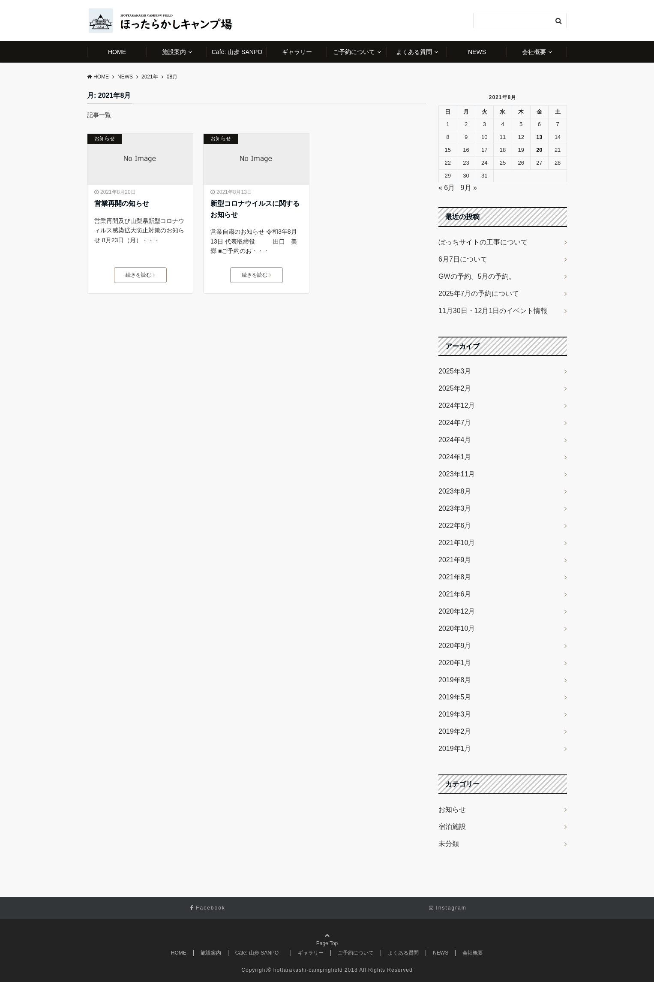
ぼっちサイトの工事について (483, 242)
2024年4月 (454, 439)
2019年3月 (454, 714)
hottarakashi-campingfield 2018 (315, 970)
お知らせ (104, 139)
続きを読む (140, 275)
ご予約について (354, 51)
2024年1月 (454, 457)
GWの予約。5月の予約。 (477, 276)
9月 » (469, 187)
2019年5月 (454, 697)
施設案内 (174, 51)
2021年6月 (454, 594)
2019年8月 (454, 680)
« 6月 (446, 187)
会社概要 (534, 51)
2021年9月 (454, 559)
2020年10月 (456, 628)
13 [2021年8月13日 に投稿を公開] (539, 137)
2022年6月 (454, 525)
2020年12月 (456, 611)
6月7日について (462, 259)
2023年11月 (456, 474)
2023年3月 (454, 508)
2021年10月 (456, 542)
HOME (117, 51)
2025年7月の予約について (478, 293)
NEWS (477, 51)
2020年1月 (454, 662)
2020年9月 (454, 645)
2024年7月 (454, 422)
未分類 (448, 843)
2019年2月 (454, 731)
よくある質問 (414, 51)
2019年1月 (454, 748)
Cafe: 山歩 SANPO (239, 51)
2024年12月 (456, 405)
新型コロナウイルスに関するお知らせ (255, 209)
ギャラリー (297, 51)
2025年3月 (454, 371)
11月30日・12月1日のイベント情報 (492, 310)
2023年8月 (454, 491)
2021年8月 (454, 577)
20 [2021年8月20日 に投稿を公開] (539, 150)
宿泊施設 (452, 826)
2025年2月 (454, 388)
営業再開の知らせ (121, 203)
